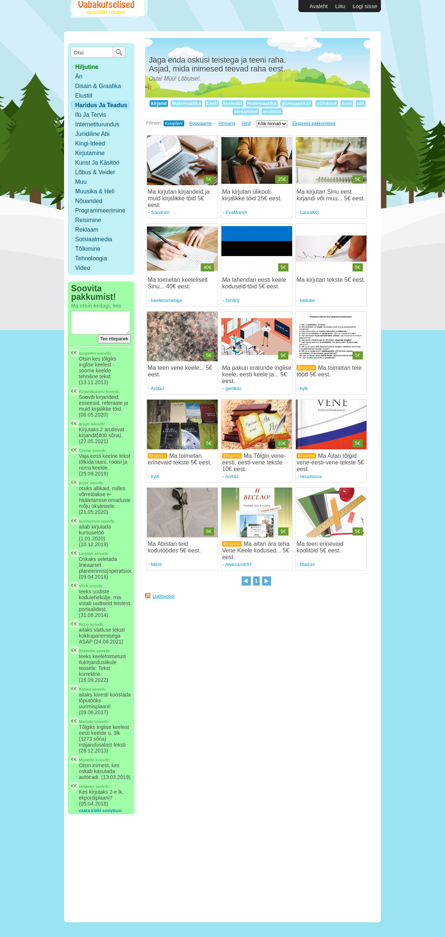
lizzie (83, 483)
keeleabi (232, 103)
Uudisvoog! (164, 596)
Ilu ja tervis (90, 115)
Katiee (85, 689)
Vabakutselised (108, 15)
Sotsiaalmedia (93, 239)
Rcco (84, 624)
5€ (208, 179)
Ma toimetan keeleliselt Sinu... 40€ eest (178, 283)
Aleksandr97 (238, 564)
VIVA (83, 586)
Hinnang (226, 123)
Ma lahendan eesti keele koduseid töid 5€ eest (254, 283)
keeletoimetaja (166, 300)
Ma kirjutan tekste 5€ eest (330, 280)
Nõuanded (88, 201)
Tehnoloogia (91, 258)
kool (346, 103)
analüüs (272, 111)
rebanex (86, 786)
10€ (282, 443)
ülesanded (245, 111)
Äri (79, 76)
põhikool (326, 103)
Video (82, 268)
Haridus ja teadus (101, 105)
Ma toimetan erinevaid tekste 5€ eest (179, 459)
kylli (304, 388)
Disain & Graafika (98, 86)
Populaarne (200, 123)
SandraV (160, 212)
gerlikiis (233, 388)
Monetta (86, 760)
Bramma (87, 651)
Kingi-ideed (90, 143)
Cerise (85, 450)
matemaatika (262, 103)
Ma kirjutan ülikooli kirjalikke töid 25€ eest (251, 195)
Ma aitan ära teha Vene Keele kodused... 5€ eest (256, 550)
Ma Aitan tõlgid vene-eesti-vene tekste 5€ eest (330, 462)
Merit (156, 564)
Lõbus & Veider (95, 172)
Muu (81, 182)
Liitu (340, 6)
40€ (207, 267)
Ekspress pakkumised (314, 123)
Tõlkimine (87, 249)
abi (360, 103)
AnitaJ (157, 388)
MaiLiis (307, 564)
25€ (282, 179)
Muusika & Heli (95, 191)
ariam (84, 424)
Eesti (212, 103)
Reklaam (86, 230)
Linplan (86, 553)
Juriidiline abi (92, 134)
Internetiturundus (97, 124)
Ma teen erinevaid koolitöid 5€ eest (320, 547)
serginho (87, 353)
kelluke (307, 300)
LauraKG (309, 212)
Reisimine (88, 220)
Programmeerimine (100, 210)
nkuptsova (311, 476)
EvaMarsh (236, 212)
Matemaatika (186, 103)
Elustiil (83, 95)
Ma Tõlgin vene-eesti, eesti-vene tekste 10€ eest (254, 462)
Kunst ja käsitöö (97, 162)
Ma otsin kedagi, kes (96, 306)
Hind (246, 123)
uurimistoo (89, 521)
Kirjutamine (90, 153)
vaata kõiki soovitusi (100, 810)
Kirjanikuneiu (92, 391)
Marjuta (86, 721)
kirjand (159, 103)
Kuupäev (173, 123)
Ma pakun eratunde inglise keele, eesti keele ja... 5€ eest (256, 374)
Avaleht (318, 6)
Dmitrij (232, 300)
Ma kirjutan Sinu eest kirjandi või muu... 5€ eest (330, 195)
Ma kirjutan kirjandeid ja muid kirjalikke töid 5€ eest (179, 198)
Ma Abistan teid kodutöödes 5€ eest (173, 547)
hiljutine (86, 67)
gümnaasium (296, 103)
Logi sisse (365, 6)
